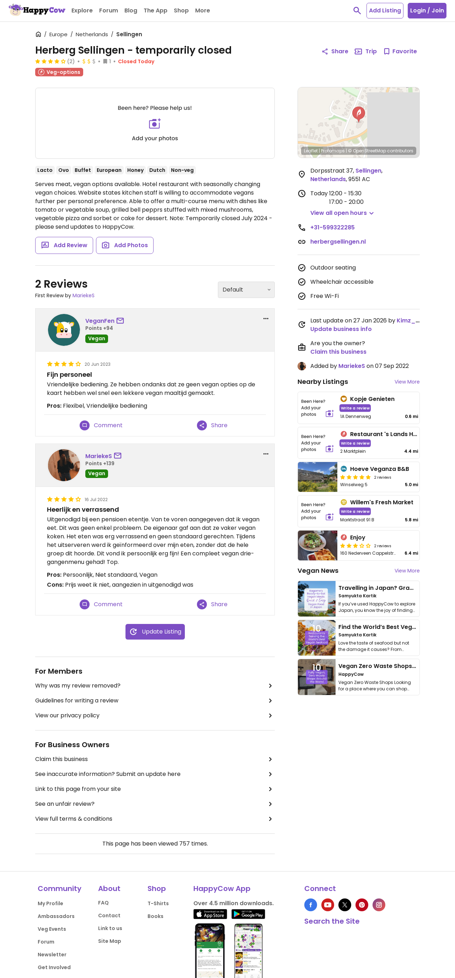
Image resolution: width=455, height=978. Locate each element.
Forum (46, 941)
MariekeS (84, 295)
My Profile (50, 903)
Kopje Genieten (372, 399)
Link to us (110, 928)
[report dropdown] (266, 318)
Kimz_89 (410, 320)
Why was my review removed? (155, 685)
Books (156, 916)
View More (407, 381)
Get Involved (54, 967)
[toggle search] (357, 10)
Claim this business (155, 759)
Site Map (109, 941)
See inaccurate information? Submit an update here (155, 774)
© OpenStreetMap (367, 151)
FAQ (103, 902)
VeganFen (99, 321)
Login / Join (427, 10)
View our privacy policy (155, 715)
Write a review (355, 408)
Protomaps (333, 151)
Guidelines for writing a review (155, 700)
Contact (109, 915)
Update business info (341, 329)
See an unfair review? (155, 804)
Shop (157, 888)
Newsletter (52, 954)
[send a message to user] (121, 321)
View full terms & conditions (155, 819)
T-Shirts (158, 903)
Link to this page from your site (155, 789)
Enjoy (357, 537)
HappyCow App (222, 888)
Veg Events (52, 929)
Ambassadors (56, 916)
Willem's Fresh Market (381, 502)
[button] (358, 115)
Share (212, 425)
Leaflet (311, 151)
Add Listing (385, 10)
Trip (365, 51)
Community (59, 888)
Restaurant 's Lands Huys (386, 434)
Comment (101, 425)
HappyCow (351, 674)
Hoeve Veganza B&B (379, 469)
